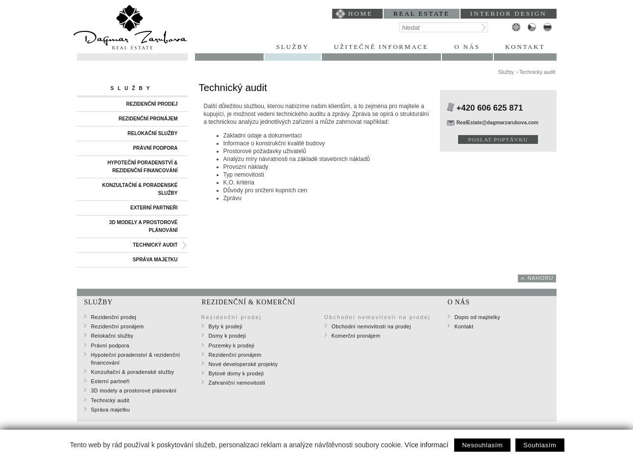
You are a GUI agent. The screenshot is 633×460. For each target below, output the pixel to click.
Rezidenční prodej (151, 104)
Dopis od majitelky (477, 317)
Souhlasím (539, 445)
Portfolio (229, 46)
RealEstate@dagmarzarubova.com (497, 122)
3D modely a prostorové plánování (143, 226)
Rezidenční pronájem (148, 118)
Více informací (426, 445)
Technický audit (155, 245)
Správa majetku (155, 259)
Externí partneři (154, 207)
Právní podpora (155, 148)
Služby (292, 46)
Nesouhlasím (482, 445)
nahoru (541, 278)
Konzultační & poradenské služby (139, 189)
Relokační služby (152, 133)
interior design (508, 13)
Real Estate (421, 13)
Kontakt (525, 46)
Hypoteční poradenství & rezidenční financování (142, 166)
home (360, 13)
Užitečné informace (381, 46)
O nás (467, 46)
